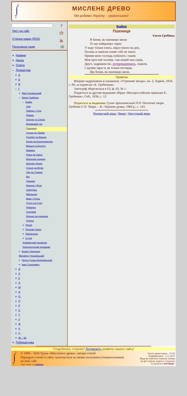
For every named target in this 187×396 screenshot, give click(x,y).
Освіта (20, 66)
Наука (20, 61)
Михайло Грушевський (31, 274)
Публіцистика (25, 370)
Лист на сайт (21, 31)
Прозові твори (33, 245)
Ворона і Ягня (34, 198)
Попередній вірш (104, 113)
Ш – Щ (22, 365)
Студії (28, 255)
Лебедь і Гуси (33, 117)
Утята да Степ (34, 217)
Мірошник (31, 207)
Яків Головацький (31, 98)
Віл (28, 188)
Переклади (31, 250)
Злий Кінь (31, 202)
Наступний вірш (139, 113)
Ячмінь (30, 121)
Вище (122, 113)
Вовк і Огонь (33, 212)
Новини (21, 55)
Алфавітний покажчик (34, 260)
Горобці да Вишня (36, 145)
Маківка (30, 160)
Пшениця (31, 136)
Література (23, 72)
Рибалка (31, 221)
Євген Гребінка (30, 102)
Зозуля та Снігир (35, 126)
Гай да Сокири (34, 183)
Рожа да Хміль (34, 164)
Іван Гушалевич (30, 283)
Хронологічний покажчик (36, 264)
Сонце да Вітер (34, 179)
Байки (28, 107)
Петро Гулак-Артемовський (37, 279)
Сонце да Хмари (35, 141)
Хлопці (30, 236)
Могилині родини (35, 169)
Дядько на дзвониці (37, 231)
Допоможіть (94, 377)
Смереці (39, 393)
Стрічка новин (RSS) (26, 38)
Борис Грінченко (31, 269)
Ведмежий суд (34, 131)
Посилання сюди (23, 46)
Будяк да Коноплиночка (39, 150)
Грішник (30, 193)
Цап (28, 112)
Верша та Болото (36, 155)
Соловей (31, 226)
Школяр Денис (34, 174)
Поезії (28, 240)
